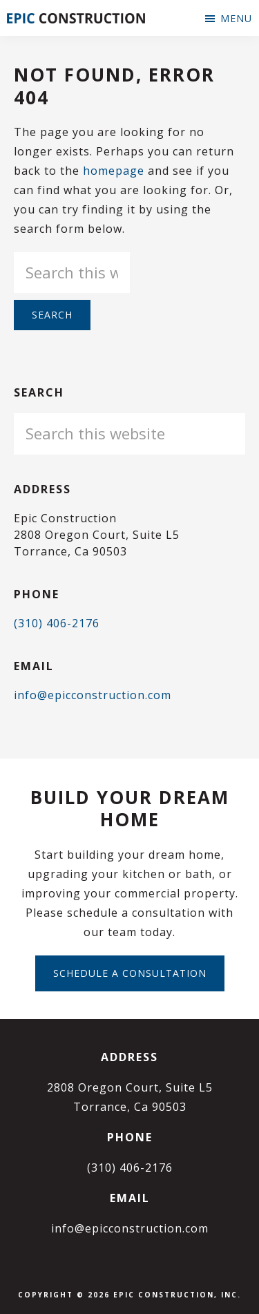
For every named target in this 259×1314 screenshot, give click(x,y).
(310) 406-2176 (56, 623)
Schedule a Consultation (130, 973)
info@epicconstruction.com (92, 695)
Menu (236, 18)
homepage (113, 170)
